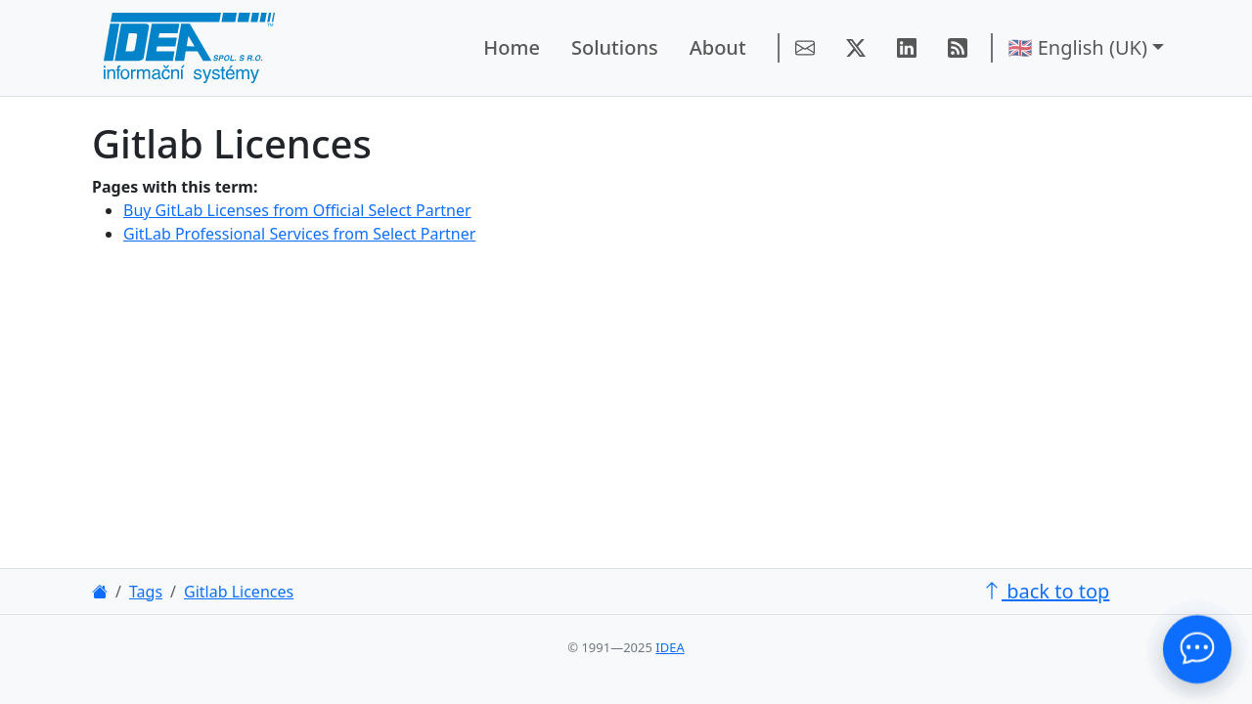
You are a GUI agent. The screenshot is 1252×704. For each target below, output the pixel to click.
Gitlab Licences (238, 591)
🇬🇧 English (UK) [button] (1077, 47)
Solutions (614, 47)
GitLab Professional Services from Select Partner (299, 233)
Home (511, 47)
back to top (1045, 591)
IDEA (669, 647)
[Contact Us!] (1197, 649)
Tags (145, 591)
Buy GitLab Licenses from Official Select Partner (297, 210)
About (718, 47)
